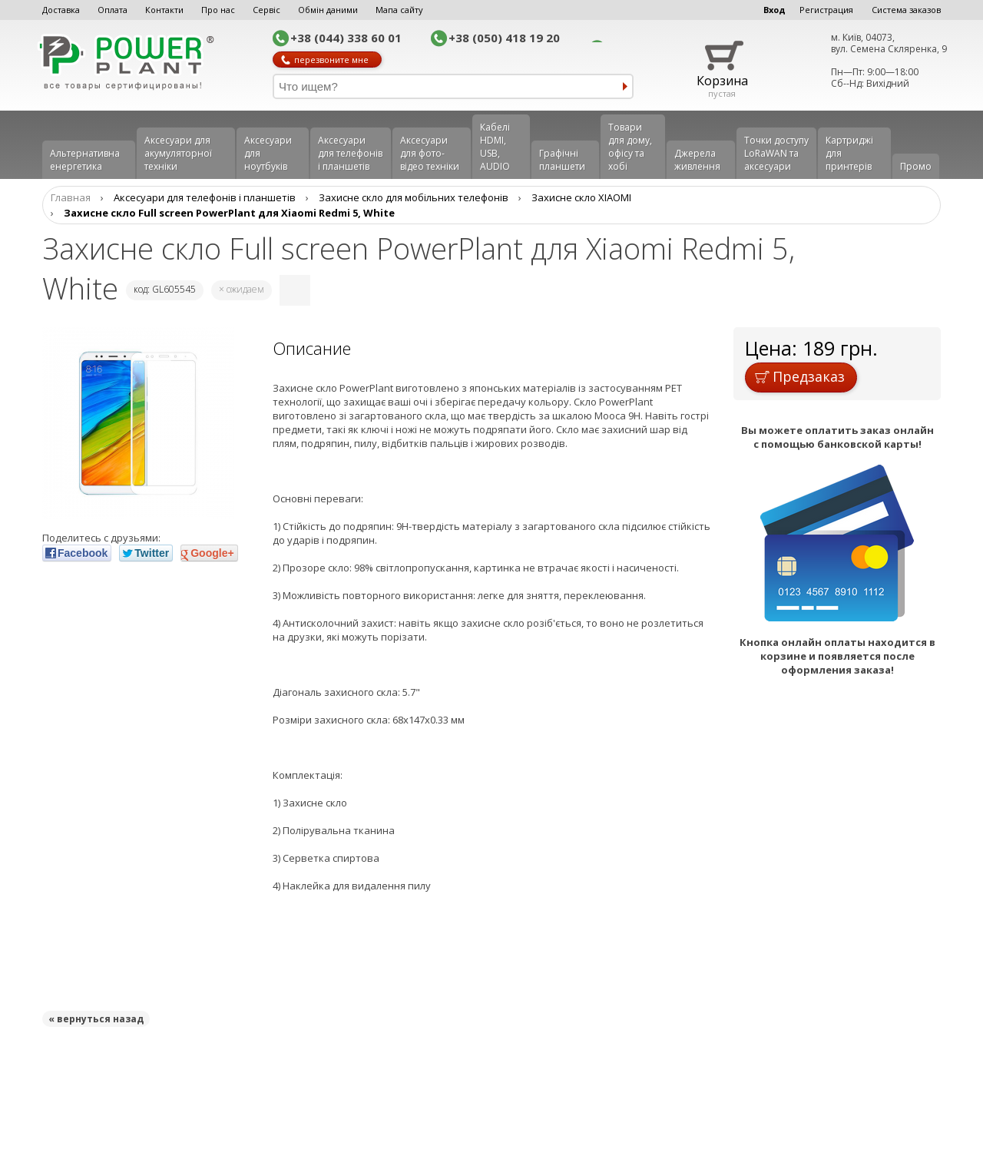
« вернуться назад (96, 1018)
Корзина (722, 80)
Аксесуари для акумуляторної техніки (178, 153)
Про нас (218, 9)
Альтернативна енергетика (85, 160)
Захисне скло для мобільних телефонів (413, 197)
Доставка (61, 9)
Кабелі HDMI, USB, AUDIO (495, 147)
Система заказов (906, 9)
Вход (774, 9)
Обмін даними (328, 9)
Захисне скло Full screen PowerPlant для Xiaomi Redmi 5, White (229, 213)
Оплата (112, 9)
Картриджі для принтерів (849, 153)
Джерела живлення (697, 160)
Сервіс (266, 9)
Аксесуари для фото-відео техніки (429, 153)
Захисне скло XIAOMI (581, 197)
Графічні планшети (562, 160)
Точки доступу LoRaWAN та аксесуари (776, 153)
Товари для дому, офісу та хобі (630, 147)
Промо (916, 166)
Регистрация (826, 9)
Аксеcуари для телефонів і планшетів (350, 153)
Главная (71, 197)
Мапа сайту (399, 9)
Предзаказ (800, 376)
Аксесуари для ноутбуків (268, 153)
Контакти (164, 9)
